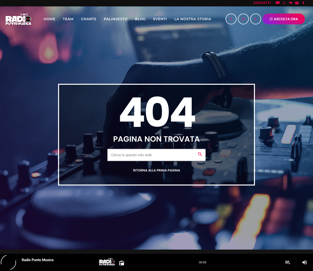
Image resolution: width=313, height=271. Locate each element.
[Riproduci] (255, 19)
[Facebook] (303, 3)
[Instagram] (297, 3)
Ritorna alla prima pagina (156, 170)
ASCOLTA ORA (283, 19)
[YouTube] (278, 3)
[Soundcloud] (291, 3)
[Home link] (18, 19)
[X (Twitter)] (284, 3)
